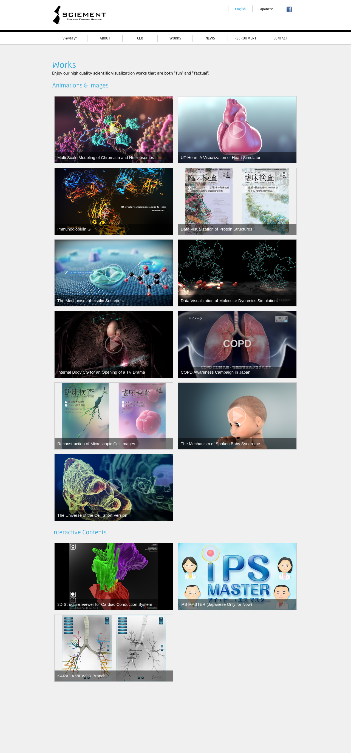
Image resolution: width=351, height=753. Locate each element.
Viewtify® (70, 38)
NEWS (210, 38)
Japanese (266, 9)
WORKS (175, 38)
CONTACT (280, 38)
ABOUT (105, 38)
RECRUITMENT (245, 38)
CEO (140, 38)
